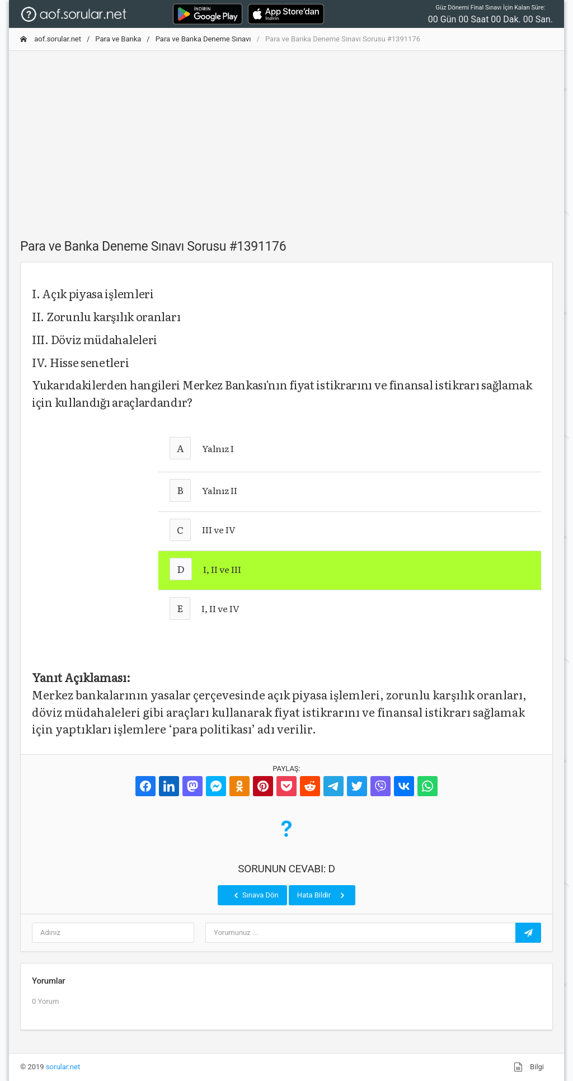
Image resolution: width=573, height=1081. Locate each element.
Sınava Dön (255, 895)
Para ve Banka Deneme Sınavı (203, 39)
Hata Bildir (322, 895)
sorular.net (63, 1067)
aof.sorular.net (50, 39)
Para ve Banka (118, 39)
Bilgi (529, 1067)
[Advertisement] (286, 138)
